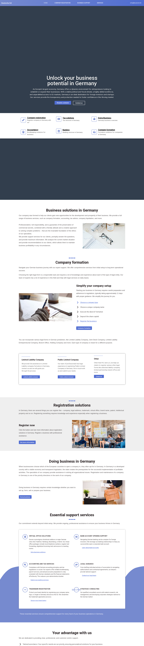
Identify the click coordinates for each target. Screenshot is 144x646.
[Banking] (59, 131)
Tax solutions (70, 119)
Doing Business (106, 119)
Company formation (108, 130)
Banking (67, 131)
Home (46, 3)
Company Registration (62, 3)
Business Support (83, 3)
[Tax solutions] (59, 119)
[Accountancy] (24, 132)
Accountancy (34, 130)
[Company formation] (95, 132)
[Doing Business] (95, 119)
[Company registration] (24, 120)
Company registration (38, 118)
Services (100, 3)
